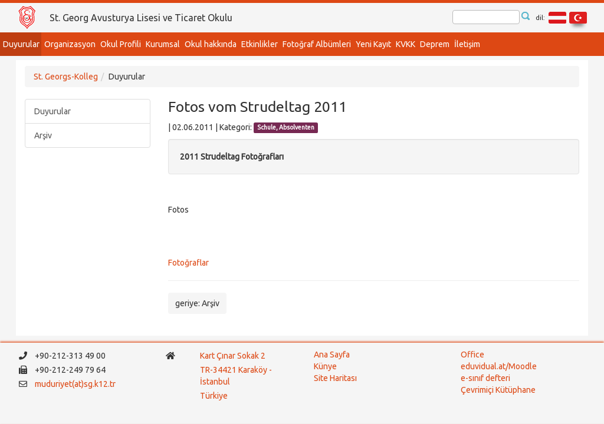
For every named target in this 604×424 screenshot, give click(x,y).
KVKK (405, 44)
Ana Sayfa (332, 354)
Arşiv (43, 135)
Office (472, 354)
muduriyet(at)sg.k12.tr (75, 384)
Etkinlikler (259, 44)
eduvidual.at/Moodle (499, 366)
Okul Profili (120, 44)
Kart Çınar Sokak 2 (232, 355)
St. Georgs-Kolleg (66, 76)
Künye (325, 366)
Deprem (434, 44)
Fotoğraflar (188, 262)
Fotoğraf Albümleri (317, 44)
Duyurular (21, 44)
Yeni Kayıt (373, 44)
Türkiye (214, 395)
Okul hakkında (211, 44)
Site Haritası (335, 378)
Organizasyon (70, 44)
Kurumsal (163, 44)
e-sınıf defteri (485, 378)
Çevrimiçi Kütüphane (498, 390)
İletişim (467, 44)
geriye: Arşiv (197, 303)
